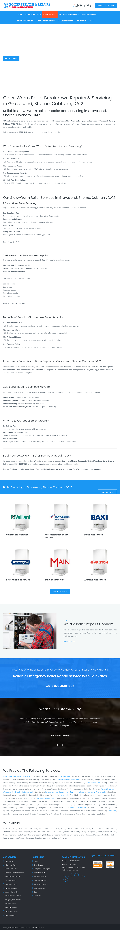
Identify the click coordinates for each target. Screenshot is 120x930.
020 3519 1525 (64, 685)
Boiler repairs (76, 779)
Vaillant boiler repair (108, 788)
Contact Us (81, 20)
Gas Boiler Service (89, 14)
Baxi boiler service (10, 879)
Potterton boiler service (12, 875)
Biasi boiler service (10, 883)
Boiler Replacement (25, 20)
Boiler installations (63, 779)
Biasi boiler (91, 791)
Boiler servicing (64, 776)
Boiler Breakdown (66, 20)
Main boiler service (10, 887)
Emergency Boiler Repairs (69, 14)
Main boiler (64, 794)
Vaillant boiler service (11, 868)
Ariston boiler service (11, 890)
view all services (60, 591)
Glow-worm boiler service (12, 894)
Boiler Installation (33, 14)
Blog (91, 20)
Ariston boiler (101, 791)
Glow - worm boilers (78, 791)
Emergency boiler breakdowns (57, 791)
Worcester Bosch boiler (12, 791)
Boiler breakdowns (92, 782)
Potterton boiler (28, 791)
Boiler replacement (24, 776)
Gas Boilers (112, 810)
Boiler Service (49, 14)
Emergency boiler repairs (46, 798)
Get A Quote (107, 487)
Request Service (12, 58)
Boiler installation (10, 776)
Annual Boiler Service (45, 20)
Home (20, 14)
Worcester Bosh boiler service (14, 871)
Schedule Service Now (106, 5)
